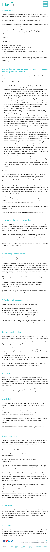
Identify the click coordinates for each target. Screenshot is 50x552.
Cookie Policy (29, 230)
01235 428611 (42, 540)
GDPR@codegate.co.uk (8, 61)
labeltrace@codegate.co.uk (41, 546)
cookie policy (21, 535)
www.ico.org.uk (17, 495)
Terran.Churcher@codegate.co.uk (19, 49)
